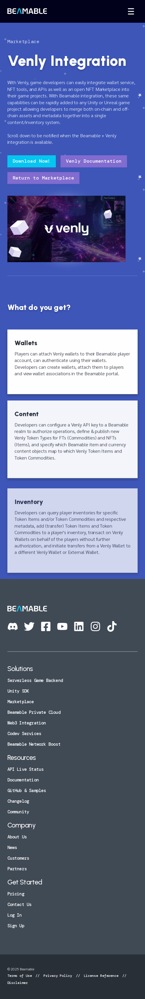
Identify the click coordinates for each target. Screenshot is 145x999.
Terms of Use (20, 975)
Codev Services (24, 734)
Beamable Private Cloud (34, 712)
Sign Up (15, 926)
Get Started (24, 882)
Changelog (18, 801)
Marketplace (20, 702)
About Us (17, 837)
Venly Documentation (93, 161)
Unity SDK (18, 691)
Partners (17, 869)
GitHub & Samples (26, 791)
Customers (18, 858)
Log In (14, 915)
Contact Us (19, 904)
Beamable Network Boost (34, 744)
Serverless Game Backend (35, 680)
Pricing (15, 894)
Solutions (20, 668)
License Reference (101, 975)
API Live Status (25, 769)
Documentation (23, 780)
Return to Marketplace (43, 178)
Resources (21, 757)
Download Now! (32, 161)
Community (18, 812)
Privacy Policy (57, 975)
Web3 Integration (26, 723)
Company (21, 825)
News (12, 848)
